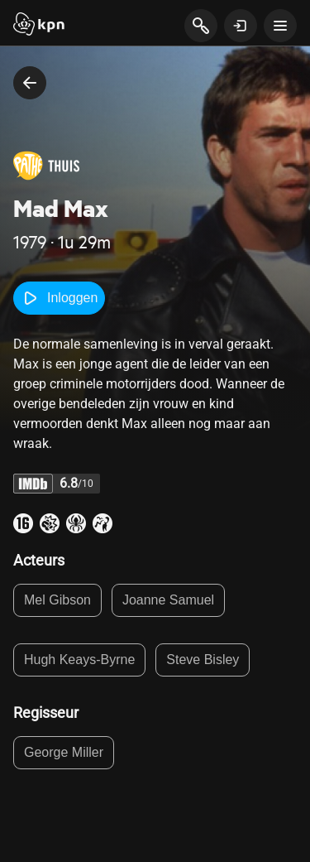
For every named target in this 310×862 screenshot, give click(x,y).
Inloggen (59, 298)
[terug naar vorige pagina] (29, 82)
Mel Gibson (57, 600)
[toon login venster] (240, 25)
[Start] (39, 25)
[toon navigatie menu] (280, 25)
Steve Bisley (202, 660)
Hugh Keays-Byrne (79, 660)
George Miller (63, 752)
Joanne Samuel (168, 600)
